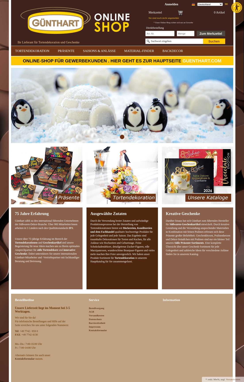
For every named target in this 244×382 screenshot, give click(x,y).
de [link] (226, 4)
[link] (237, 7)
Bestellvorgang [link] (96, 308)
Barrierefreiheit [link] (97, 323)
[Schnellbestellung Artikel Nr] (160, 33)
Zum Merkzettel (211, 33)
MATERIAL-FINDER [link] (139, 51)
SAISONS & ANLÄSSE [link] (99, 51)
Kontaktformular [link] (98, 330)
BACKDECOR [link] (172, 51)
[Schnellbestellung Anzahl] (185, 33)
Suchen (214, 41)
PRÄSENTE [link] (66, 51)
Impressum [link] (95, 326)
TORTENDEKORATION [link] (32, 51)
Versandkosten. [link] (233, 379)
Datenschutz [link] (95, 319)
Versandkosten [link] (96, 315)
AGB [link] (91, 311)
